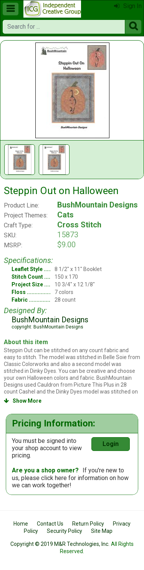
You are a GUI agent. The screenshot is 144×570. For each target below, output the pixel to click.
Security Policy (64, 531)
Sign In (128, 6)
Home (20, 524)
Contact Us (50, 524)
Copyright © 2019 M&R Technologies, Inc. (59, 544)
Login (111, 444)
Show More (22, 401)
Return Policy (88, 524)
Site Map (102, 531)
